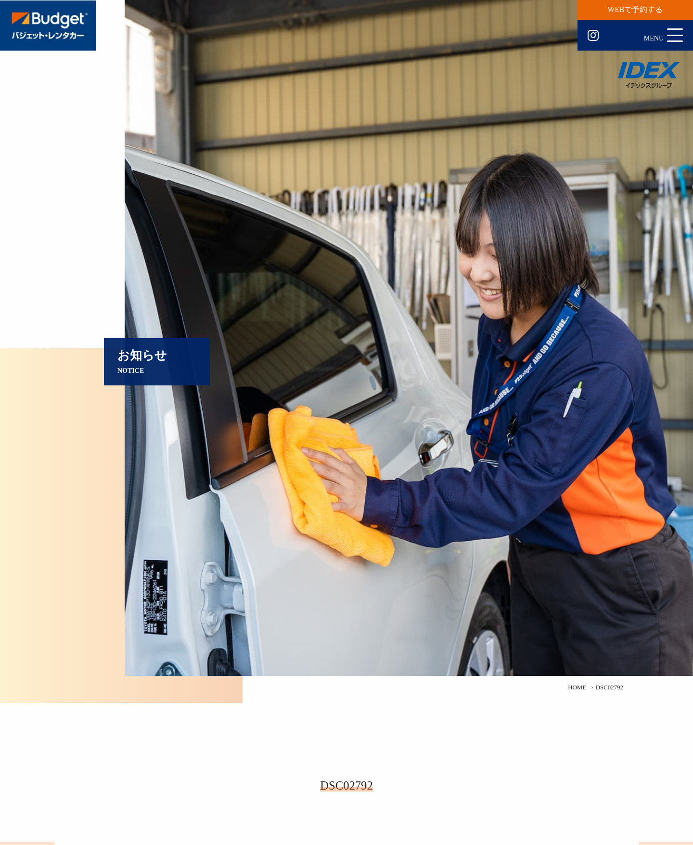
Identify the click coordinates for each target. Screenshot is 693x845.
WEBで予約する (635, 9)
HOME (577, 687)
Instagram (593, 35)
